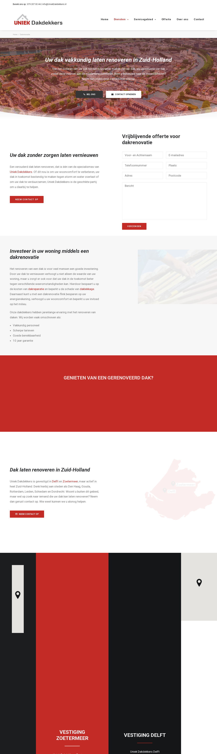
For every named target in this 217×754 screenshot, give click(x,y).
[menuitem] (106, 19)
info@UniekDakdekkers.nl (54, 4)
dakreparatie (53, 289)
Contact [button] (72, 626)
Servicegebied (145, 19)
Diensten (121, 19)
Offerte (166, 19)
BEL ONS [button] (89, 94)
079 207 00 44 (34, 4)
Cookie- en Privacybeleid (52, 747)
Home (104, 19)
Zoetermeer (87, 481)
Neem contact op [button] (43, 199)
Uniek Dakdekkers (38, 171)
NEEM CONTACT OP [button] (43, 514)
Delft (72, 481)
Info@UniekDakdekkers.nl (131, 711)
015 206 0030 (174, 706)
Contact (199, 19)
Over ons (182, 19)
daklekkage (104, 289)
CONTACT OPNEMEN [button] (123, 94)
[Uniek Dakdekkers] (38, 19)
